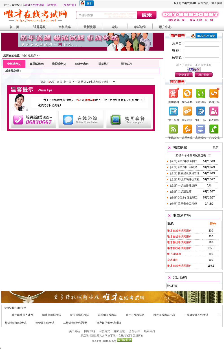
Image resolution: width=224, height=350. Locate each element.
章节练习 (173, 120)
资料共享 (64, 27)
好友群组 (214, 120)
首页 (59, 81)
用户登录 (203, 74)
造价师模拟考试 (79, 315)
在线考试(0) (82, 63)
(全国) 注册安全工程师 (183, 203)
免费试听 (200, 102)
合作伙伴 (134, 331)
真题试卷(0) (37, 63)
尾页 (83, 81)
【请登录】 (52, 5)
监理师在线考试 (107, 315)
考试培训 (140, 27)
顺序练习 (126, 63)
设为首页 (203, 3)
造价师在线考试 (44, 322)
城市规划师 (29, 55)
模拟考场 (187, 102)
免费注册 (183, 74)
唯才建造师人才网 (22, 315)
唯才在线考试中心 (164, 315)
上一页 (67, 81)
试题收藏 (187, 137)
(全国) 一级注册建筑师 (183, 185)
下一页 (76, 81)
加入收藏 (216, 3)
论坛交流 (214, 137)
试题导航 (39, 27)
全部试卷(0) (14, 63)
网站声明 (89, 331)
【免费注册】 (69, 5)
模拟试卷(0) (59, 63)
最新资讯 (89, 27)
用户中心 (165, 27)
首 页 (14, 27)
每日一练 (200, 120)
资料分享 (214, 102)
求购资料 (173, 102)
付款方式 (104, 331)
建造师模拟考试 (51, 315)
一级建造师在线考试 (196, 315)
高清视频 (200, 137)
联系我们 (149, 331)
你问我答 (187, 120)
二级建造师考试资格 (75, 322)
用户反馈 (119, 331)
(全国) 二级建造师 (180, 191)
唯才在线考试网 (34, 5)
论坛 (115, 27)
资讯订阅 (173, 137)
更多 (216, 147)
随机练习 (104, 63)
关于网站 (74, 331)
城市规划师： (13, 70)
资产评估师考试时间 (109, 322)
